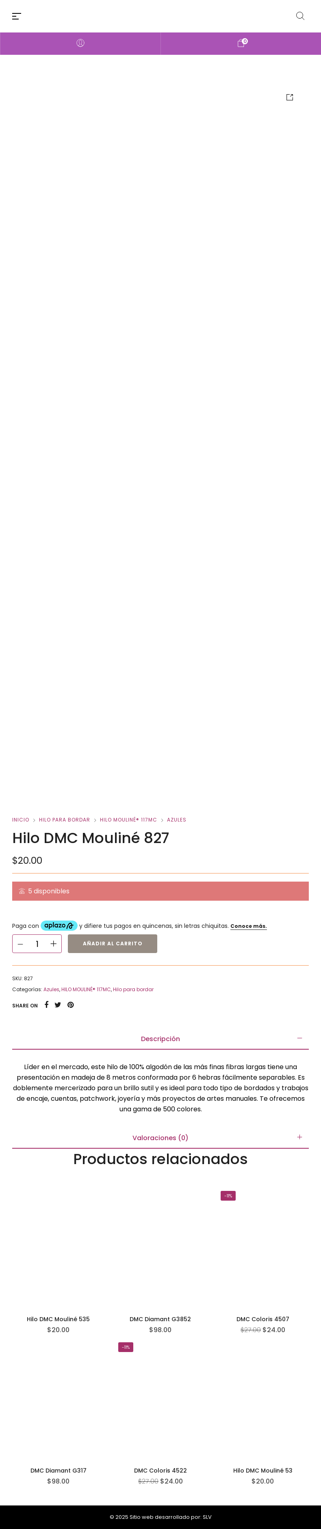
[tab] (160, 1039)
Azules (177, 819)
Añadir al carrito (113, 943)
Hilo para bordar (64, 819)
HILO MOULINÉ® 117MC (128, 819)
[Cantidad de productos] (37, 944)
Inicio (20, 819)
